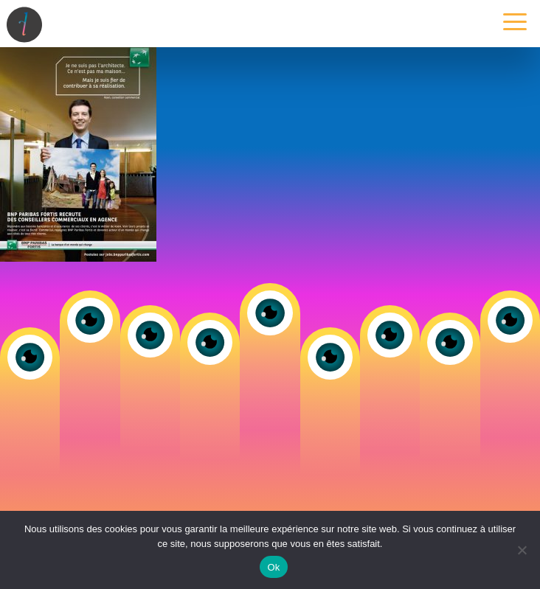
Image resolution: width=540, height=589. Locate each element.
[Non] (521, 550)
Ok (273, 567)
